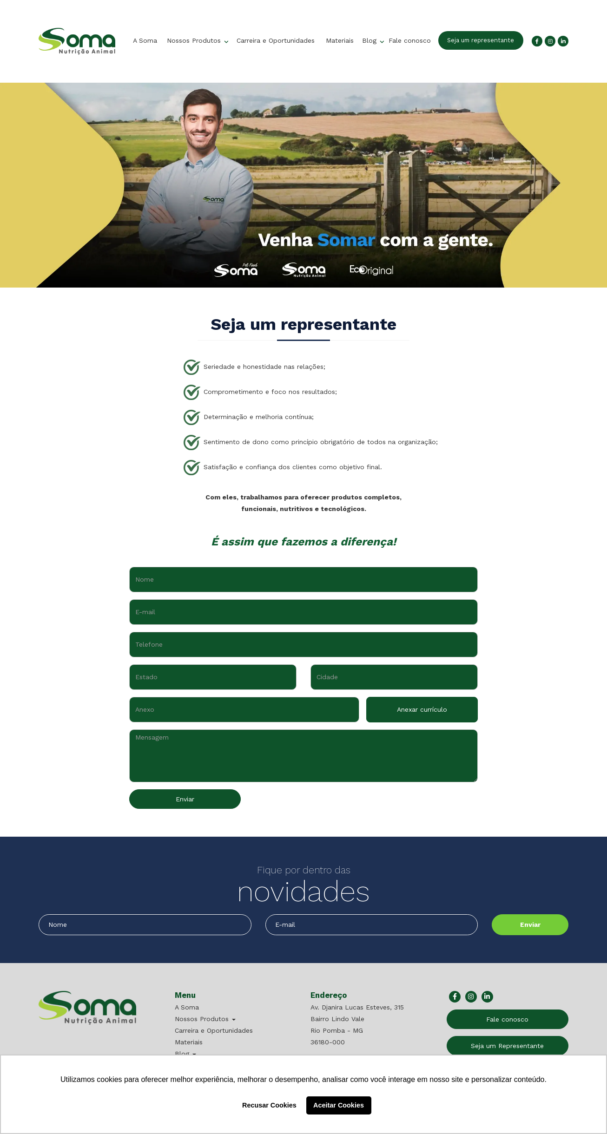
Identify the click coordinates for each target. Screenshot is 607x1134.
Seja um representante (480, 40)
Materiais (340, 40)
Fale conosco (410, 40)
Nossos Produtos (195, 40)
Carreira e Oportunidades (276, 40)
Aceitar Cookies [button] (338, 1105)
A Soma (145, 40)
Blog (370, 40)
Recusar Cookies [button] (269, 1105)
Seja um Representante (507, 1045)
